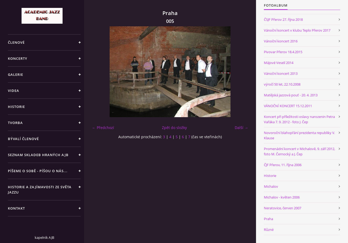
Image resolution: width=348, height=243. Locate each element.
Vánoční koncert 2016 (281, 41)
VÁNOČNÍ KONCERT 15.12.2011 (288, 105)
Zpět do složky (174, 127)
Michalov (271, 186)
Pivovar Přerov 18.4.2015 (283, 51)
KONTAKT (16, 208)
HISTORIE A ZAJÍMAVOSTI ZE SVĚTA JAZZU (39, 190)
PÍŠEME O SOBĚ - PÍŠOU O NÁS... (38, 170)
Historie (270, 175)
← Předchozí (103, 127)
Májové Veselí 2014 (278, 62)
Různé (269, 229)
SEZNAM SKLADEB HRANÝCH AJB (38, 154)
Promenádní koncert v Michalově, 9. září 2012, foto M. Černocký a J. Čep (299, 151)
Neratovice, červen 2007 (282, 208)
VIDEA (13, 90)
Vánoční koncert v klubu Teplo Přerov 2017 (297, 30)
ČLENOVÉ (16, 42)
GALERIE (15, 74)
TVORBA (15, 122)
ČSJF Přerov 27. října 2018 (283, 19)
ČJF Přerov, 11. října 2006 (282, 164)
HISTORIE (16, 106)
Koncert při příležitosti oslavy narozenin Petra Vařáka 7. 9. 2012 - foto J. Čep (299, 119)
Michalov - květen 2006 (282, 197)
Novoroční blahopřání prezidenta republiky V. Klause (299, 135)
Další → (241, 127)
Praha (268, 218)
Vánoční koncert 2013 (281, 73)
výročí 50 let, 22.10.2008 (282, 84)
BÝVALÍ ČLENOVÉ (23, 138)
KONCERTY (17, 58)
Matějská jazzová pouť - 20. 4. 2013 (291, 95)
